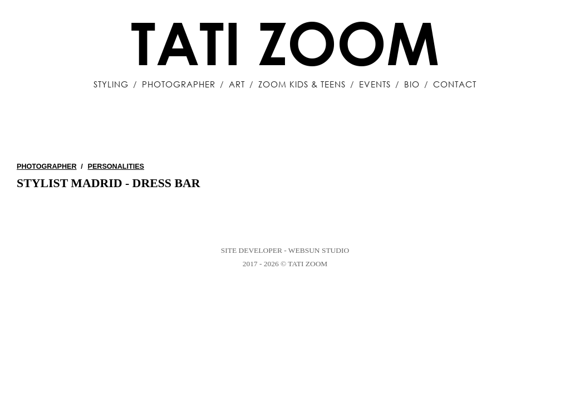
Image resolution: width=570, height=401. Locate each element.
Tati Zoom (285, 42)
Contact (454, 84)
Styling (111, 84)
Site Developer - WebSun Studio (285, 250)
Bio (412, 84)
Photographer (178, 84)
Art (237, 84)
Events (375, 84)
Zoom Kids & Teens (302, 84)
